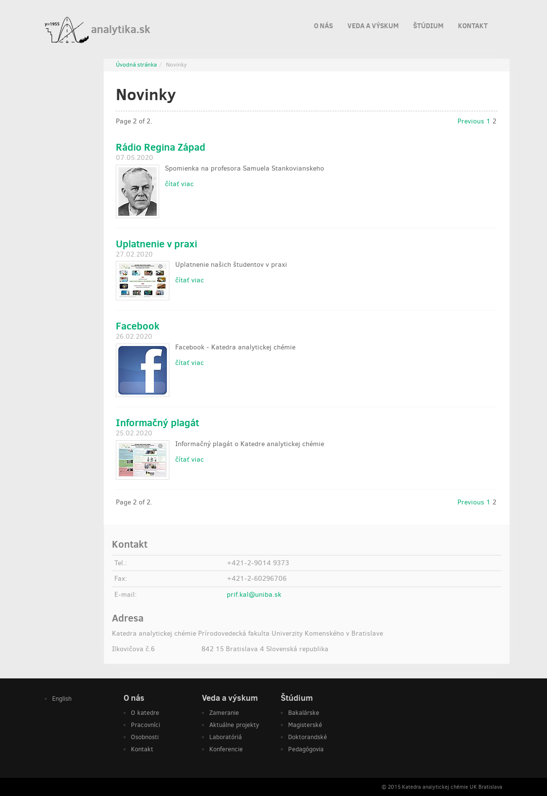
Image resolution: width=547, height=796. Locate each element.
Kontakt (473, 24)
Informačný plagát (157, 422)
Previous (470, 121)
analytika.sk (97, 30)
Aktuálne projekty (234, 725)
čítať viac (179, 184)
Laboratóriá (225, 737)
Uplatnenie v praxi (156, 244)
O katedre (145, 713)
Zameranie (224, 713)
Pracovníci (145, 725)
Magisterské (305, 725)
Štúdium (428, 24)
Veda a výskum (373, 24)
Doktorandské (307, 737)
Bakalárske (303, 713)
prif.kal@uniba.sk (254, 594)
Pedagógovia (306, 749)
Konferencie (226, 749)
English (62, 698)
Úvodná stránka (136, 65)
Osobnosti (145, 737)
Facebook (138, 326)
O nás (323, 24)
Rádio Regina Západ (160, 147)
